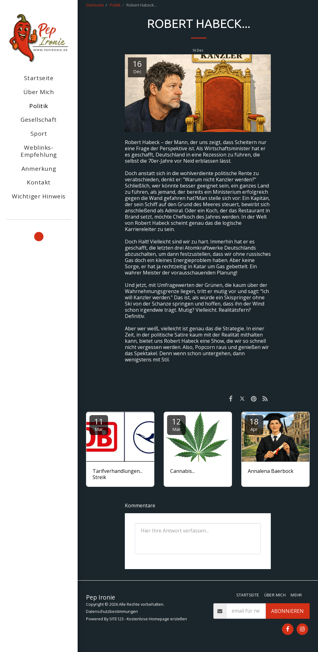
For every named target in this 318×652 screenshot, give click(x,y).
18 (254, 424)
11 (98, 424)
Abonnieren (287, 611)
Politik (115, 5)
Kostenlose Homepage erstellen (157, 619)
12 (176, 424)
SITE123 (116, 619)
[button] (38, 236)
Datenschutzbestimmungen (112, 611)
